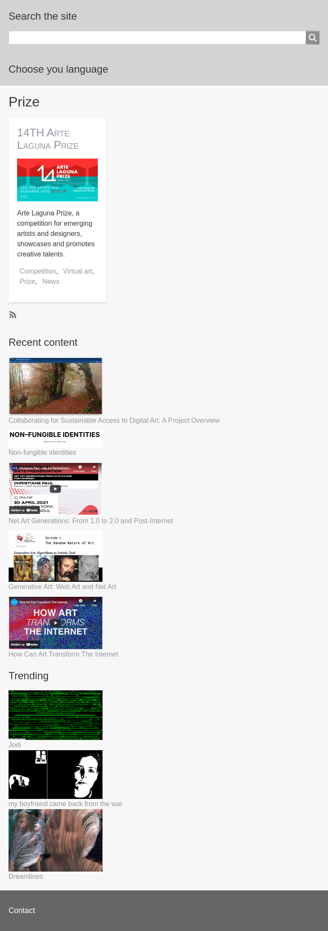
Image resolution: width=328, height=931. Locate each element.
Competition (38, 271)
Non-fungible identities (42, 452)
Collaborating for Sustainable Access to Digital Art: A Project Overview (114, 420)
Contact (22, 910)
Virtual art (77, 271)
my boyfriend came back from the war (66, 803)
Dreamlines (26, 876)
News (50, 281)
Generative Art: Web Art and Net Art (62, 586)
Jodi (15, 744)
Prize (27, 281)
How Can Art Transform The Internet (63, 654)
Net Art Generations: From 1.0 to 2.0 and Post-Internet (91, 520)
